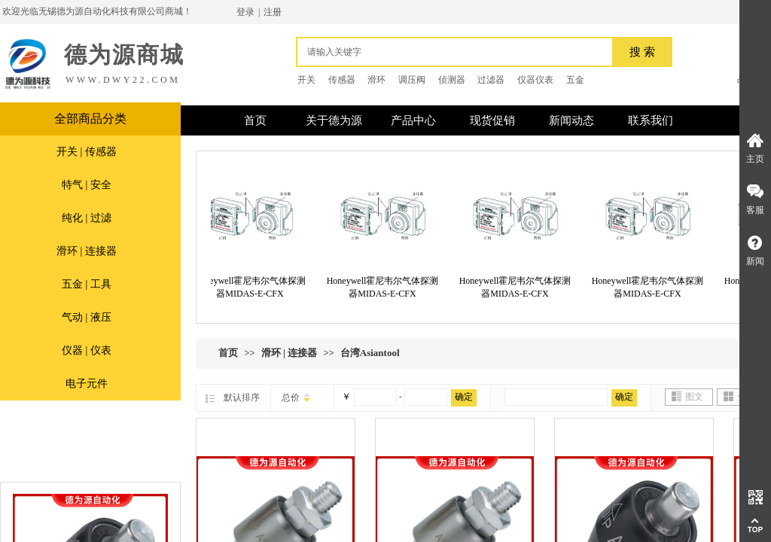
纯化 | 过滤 (86, 218)
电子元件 (87, 383)
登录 (245, 12)
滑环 (376, 80)
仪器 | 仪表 (86, 350)
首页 (228, 352)
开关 (306, 80)
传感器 (341, 80)
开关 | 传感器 (86, 151)
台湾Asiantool (370, 352)
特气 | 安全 (86, 184)
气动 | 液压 (86, 317)
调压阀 (411, 80)
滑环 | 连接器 (86, 251)
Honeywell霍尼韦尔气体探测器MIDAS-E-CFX (253, 287)
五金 (575, 80)
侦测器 (451, 80)
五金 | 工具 (86, 284)
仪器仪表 (535, 80)
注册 (273, 12)
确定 (464, 396)
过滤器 (490, 80)
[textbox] (458, 51)
